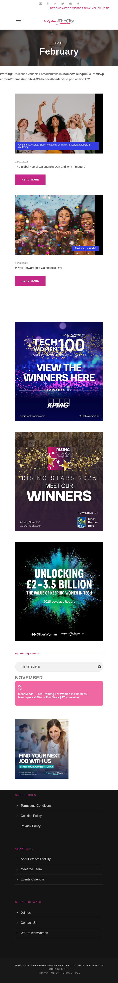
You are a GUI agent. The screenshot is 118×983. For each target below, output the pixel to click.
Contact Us (29, 922)
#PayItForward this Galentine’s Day (38, 267)
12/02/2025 (21, 161)
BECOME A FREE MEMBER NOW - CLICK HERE (79, 8)
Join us (26, 912)
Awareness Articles (28, 144)
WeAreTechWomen (34, 933)
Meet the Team (31, 869)
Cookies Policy (31, 816)
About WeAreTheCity (36, 859)
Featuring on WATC (57, 144)
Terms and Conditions (36, 805)
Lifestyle (73, 144)
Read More (30, 179)
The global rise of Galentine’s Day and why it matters (50, 166)
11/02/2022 (21, 262)
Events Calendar (32, 879)
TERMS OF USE (70, 973)
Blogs (43, 144)
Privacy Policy (31, 826)
